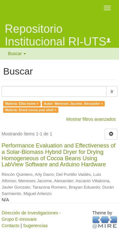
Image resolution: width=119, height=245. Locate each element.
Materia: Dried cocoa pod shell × (30, 110)
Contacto (10, 225)
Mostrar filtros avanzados (91, 119)
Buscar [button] (17, 53)
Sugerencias (35, 225)
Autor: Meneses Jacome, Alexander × (73, 103)
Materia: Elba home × (21, 103)
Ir (111, 91)
